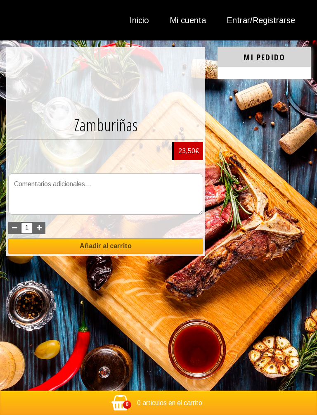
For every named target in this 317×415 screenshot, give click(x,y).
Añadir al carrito (106, 245)
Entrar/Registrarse (261, 20)
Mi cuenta (188, 20)
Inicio (139, 20)
